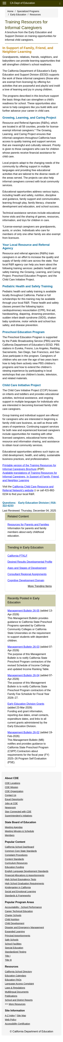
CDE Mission (11, 787)
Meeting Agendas (14, 827)
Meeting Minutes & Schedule (19, 831)
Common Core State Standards (21, 851)
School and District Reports (19, 1000)
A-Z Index (10, 1015)
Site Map (21, 1015)
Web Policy (10, 1019)
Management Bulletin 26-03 (23, 646)
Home (10, 11)
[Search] (60, 3)
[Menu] (4, 3)
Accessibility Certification (17, 1023)
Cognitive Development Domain (26, 580)
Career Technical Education (19, 911)
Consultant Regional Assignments (27, 574)
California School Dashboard (19, 847)
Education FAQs (13, 979)
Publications (11, 996)
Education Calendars (15, 975)
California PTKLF (17, 555)
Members (9, 835)
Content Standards (14, 859)
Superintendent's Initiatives (18, 815)
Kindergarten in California (18, 887)
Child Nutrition (12, 919)
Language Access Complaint (19, 983)
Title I (7, 956)
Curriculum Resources (16, 863)
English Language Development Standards (26, 871)
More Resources (17, 1004)
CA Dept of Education (22, 3)
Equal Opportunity (14, 799)
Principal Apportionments (17, 935)
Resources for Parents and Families (28, 524)
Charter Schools (13, 915)
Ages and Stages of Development (27, 568)
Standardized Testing (15, 951)
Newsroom (10, 807)
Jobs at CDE (11, 803)
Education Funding (14, 867)
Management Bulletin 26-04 (23, 675)
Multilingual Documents (17, 992)
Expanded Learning (15, 931)
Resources (35, 14)
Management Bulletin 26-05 (23, 610)
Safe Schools (11, 939)
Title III (8, 960)
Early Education (18, 14)
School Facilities (13, 943)
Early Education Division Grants (26, 703)
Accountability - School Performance (23, 907)
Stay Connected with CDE (18, 811)
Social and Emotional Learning (20, 891)
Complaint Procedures (16, 855)
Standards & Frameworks (18, 895)
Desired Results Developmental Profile (30, 561)
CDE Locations (12, 783)
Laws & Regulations (15, 987)
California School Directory (18, 971)
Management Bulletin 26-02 (23, 732)
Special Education (14, 947)
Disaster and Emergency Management (24, 927)
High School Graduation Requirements (24, 883)
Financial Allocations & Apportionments (24, 875)
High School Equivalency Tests (20, 879)
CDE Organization (14, 791)
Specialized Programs (28, 11)
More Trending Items (40, 586)
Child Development (14, 923)
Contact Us (10, 795)
